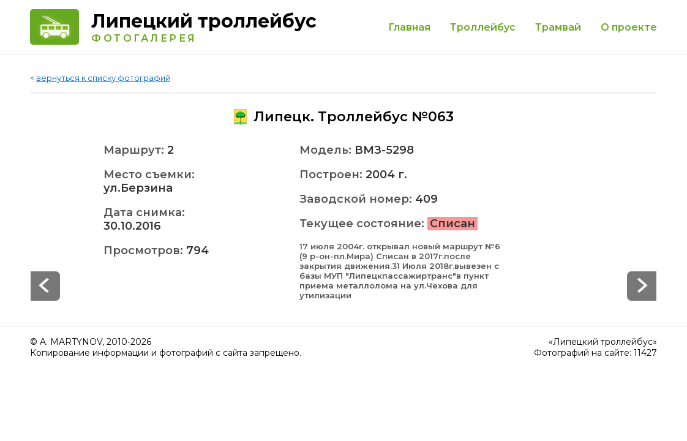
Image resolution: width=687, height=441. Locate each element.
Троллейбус (483, 27)
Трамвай (558, 27)
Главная (409, 27)
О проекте (629, 27)
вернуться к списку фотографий (103, 78)
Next (45, 286)
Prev (641, 286)
